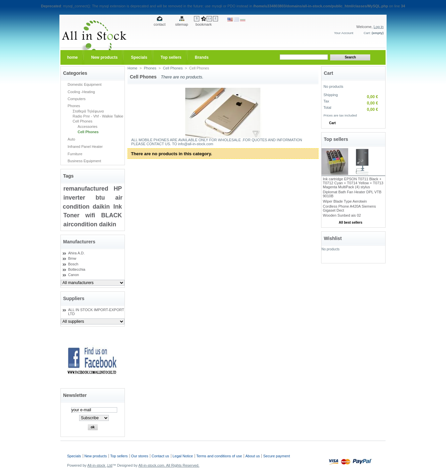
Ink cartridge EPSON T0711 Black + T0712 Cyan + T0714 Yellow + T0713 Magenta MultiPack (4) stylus (353, 183)
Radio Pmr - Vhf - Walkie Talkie (98, 116)
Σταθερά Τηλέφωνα (88, 111)
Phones (74, 106)
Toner (71, 215)
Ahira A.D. (76, 253)
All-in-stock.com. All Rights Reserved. (168, 465)
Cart (328, 73)
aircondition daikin (89, 224)
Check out (364, 123)
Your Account (343, 33)
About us (252, 456)
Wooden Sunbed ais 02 (342, 215)
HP (118, 188)
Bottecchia (76, 269)
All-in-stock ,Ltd (100, 465)
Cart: (367, 33)
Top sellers (336, 139)
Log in (379, 27)
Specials (74, 456)
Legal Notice (183, 456)
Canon (73, 275)
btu (100, 197)
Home (132, 68)
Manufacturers (79, 241)
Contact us (160, 456)
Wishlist (333, 238)
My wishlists (353, 258)
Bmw (72, 258)
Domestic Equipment (85, 84)
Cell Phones (82, 121)
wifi (90, 215)
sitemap (181, 24)
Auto (71, 139)
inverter (74, 197)
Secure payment (276, 456)
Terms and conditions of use (219, 456)
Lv (209, 18)
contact (159, 24)
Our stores (139, 456)
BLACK (111, 215)
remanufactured (85, 188)
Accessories (87, 127)
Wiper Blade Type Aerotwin (345, 201)
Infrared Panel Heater (85, 147)
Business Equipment (84, 161)
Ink (117, 206)
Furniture (75, 154)
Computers (77, 99)
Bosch (73, 264)
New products (95, 456)
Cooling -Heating (81, 92)
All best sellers (351, 222)
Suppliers (73, 298)
